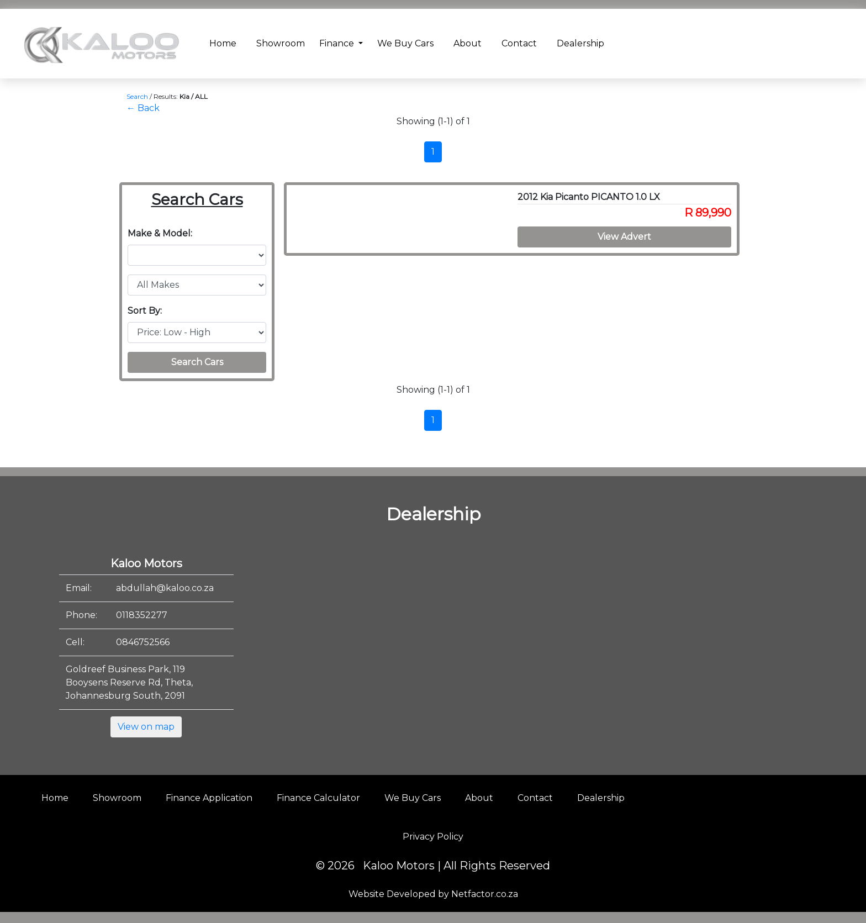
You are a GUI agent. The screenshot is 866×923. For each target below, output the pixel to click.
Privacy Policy (433, 836)
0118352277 (141, 615)
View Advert (624, 236)
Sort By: (145, 310)
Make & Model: (160, 233)
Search (137, 96)
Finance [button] (337, 43)
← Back (143, 108)
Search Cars (197, 362)
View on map (146, 726)
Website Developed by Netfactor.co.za (433, 894)
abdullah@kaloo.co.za (165, 588)
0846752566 (143, 642)
